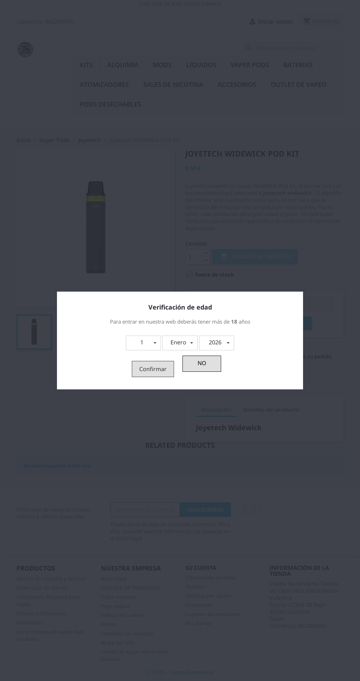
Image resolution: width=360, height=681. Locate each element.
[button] (143, 343)
